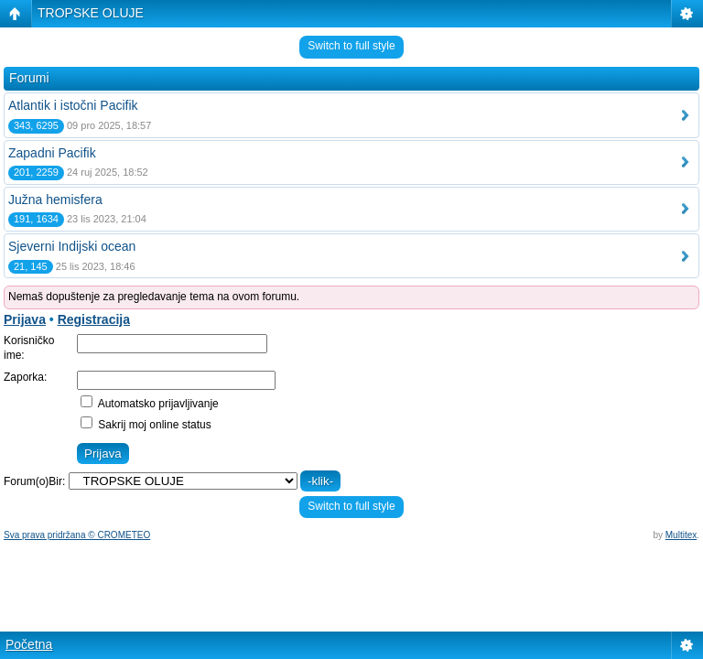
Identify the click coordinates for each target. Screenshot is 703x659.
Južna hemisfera (55, 199)
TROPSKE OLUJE (91, 12)
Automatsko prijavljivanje (150, 403)
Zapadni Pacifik (52, 153)
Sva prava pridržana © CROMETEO (77, 535)
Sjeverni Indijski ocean (71, 246)
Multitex (681, 535)
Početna (28, 644)
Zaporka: (25, 377)
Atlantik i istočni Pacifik (73, 105)
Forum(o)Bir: (34, 481)
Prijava (25, 319)
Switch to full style (351, 45)
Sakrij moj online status (146, 424)
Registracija (94, 319)
